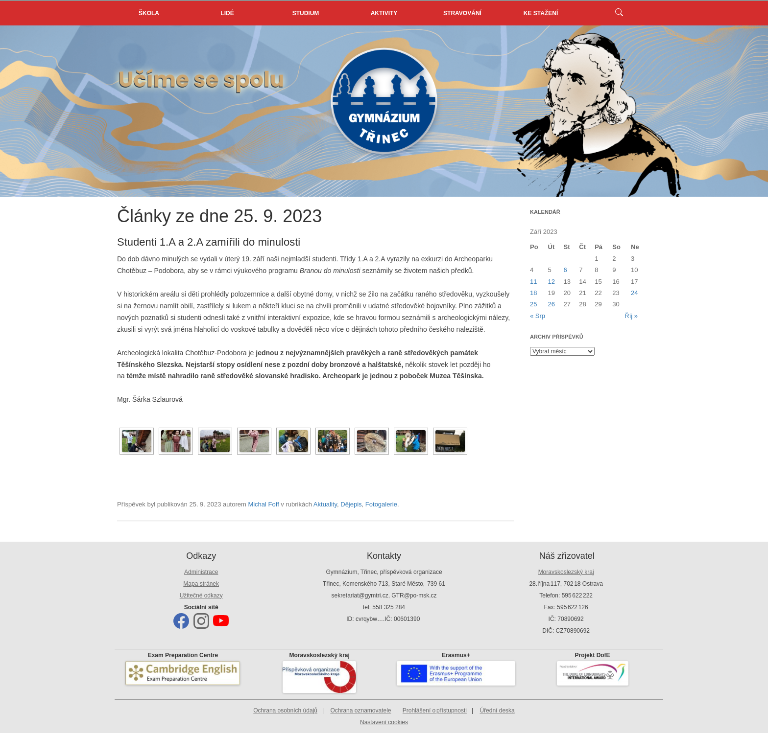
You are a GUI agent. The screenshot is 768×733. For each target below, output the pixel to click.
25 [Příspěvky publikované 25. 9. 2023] (533, 304)
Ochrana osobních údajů (285, 710)
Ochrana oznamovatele (360, 710)
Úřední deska (497, 710)
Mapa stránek (201, 583)
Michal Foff (263, 504)
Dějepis (350, 504)
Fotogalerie (381, 504)
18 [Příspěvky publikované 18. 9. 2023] (533, 293)
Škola (149, 13)
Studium (305, 13)
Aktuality (325, 504)
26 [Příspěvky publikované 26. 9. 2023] (551, 304)
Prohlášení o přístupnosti (435, 710)
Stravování (462, 13)
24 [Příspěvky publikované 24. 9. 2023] (634, 293)
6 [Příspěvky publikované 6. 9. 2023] (565, 270)
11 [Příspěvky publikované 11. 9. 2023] (533, 281)
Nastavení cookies (384, 722)
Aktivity (384, 13)
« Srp (537, 316)
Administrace (201, 572)
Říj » (631, 316)
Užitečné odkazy (201, 595)
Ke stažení (541, 13)
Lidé (227, 13)
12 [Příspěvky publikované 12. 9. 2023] (551, 281)
